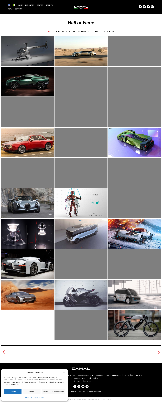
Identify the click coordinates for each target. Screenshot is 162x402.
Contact (18, 9)
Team (10, 9)
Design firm (29, 5)
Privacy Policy (39, 397)
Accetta (12, 391)
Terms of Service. (107, 399)
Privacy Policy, (93, 399)
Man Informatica (84, 381)
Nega (31, 391)
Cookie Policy (28, 397)
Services (40, 5)
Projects (49, 5)
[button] (64, 372)
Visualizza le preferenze (53, 391)
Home (20, 5)
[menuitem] (9, 5)
